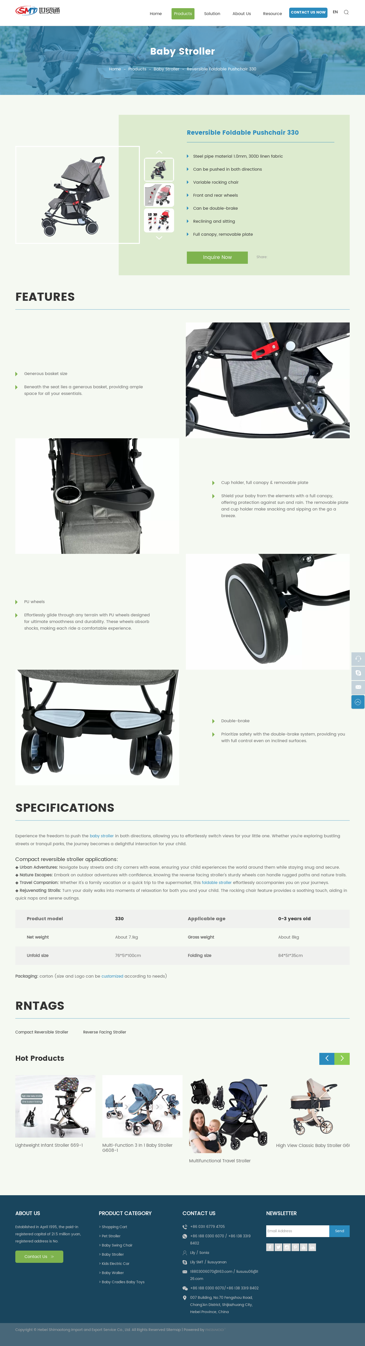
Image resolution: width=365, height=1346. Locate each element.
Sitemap (173, 1329)
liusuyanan (217, 1262)
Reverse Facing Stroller (112, 1032)
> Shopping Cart (113, 1227)
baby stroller (103, 836)
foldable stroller (218, 883)
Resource (272, 13)
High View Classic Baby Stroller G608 (310, 1147)
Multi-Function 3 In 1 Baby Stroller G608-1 (139, 1147)
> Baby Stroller (111, 1254)
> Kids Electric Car (114, 1263)
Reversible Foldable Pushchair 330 (221, 69)
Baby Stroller (183, 52)
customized (113, 976)
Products (183, 13)
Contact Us (39, 1257)
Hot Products (41, 1058)
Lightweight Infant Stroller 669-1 (50, 1145)
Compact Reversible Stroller (43, 1032)
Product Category (125, 1213)
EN (335, 12)
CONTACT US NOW (308, 12)
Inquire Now (217, 258)
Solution (212, 13)
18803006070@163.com (211, 1271)
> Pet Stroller (109, 1236)
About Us (242, 13)
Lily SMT (196, 1262)
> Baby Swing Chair (115, 1245)
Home (156, 13)
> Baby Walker (111, 1273)
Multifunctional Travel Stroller (221, 1160)
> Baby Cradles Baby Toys (121, 1282)
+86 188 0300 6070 (207, 1236)
